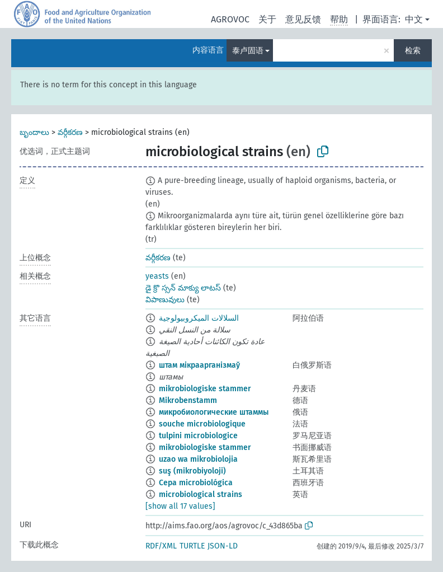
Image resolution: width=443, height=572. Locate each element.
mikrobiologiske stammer (205, 388)
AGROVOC (230, 19)
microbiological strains (200, 494)
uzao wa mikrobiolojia (198, 459)
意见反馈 (303, 19)
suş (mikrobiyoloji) (192, 471)
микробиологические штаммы (213, 412)
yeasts (157, 276)
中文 (414, 19)
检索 (413, 50)
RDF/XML (161, 546)
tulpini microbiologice (198, 435)
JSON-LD (223, 546)
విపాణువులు (165, 299)
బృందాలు (34, 132)
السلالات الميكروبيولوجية (199, 318)
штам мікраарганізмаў (199, 365)
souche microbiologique (202, 424)
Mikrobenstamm (188, 400)
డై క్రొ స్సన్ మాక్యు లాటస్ (183, 288)
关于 (267, 19)
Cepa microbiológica (196, 482)
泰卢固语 (247, 50)
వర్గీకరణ (70, 132)
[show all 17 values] (180, 506)
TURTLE (192, 546)
